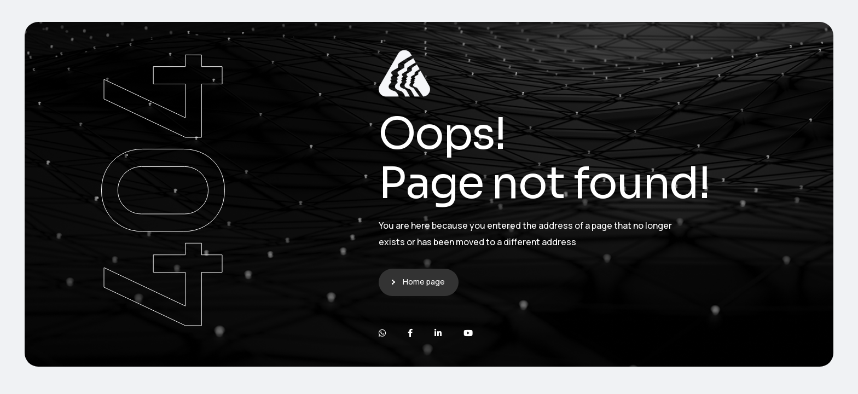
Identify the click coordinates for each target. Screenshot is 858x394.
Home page (424, 281)
